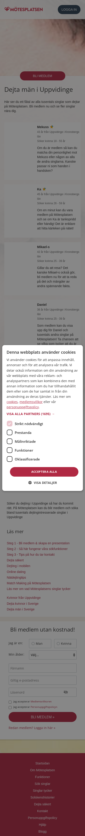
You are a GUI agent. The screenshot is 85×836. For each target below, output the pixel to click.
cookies (12, 402)
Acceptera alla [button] (44, 472)
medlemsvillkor (31, 402)
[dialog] (42, 418)
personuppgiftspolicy (23, 407)
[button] (42, 414)
